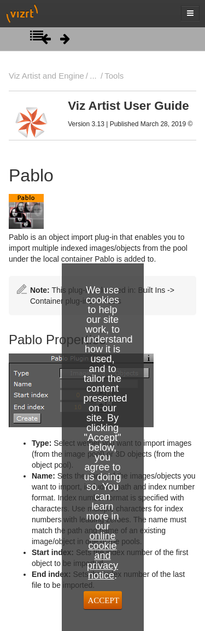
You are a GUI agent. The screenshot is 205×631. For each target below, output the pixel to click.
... (93, 75)
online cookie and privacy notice (102, 555)
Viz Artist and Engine (46, 75)
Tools (114, 75)
